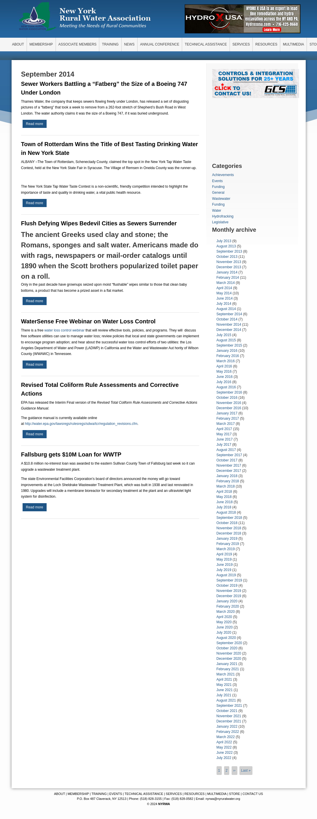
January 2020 (227, 601)
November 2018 (229, 528)
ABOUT (59, 794)
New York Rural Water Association (85, 17)
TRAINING (99, 794)
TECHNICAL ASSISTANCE (143, 794)
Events (217, 181)
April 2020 (224, 617)
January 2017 (227, 413)
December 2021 (229, 721)
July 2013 (224, 241)
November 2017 (229, 465)
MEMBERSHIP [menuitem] (41, 44)
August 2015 (226, 340)
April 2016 (224, 366)
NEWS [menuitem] (129, 44)
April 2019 (224, 554)
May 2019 (224, 559)
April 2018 (224, 492)
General (218, 193)
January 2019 (227, 539)
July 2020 (224, 632)
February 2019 (228, 544)
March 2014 (226, 283)
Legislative (220, 222)
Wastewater (221, 199)
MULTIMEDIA (216, 794)
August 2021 (226, 700)
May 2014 (224, 293)
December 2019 (229, 596)
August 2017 (226, 450)
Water (216, 211)
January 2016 (227, 351)
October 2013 (227, 257)
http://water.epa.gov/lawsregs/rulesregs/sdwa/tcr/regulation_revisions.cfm (81, 424)
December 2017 (229, 471)
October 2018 (227, 523)
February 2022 (228, 732)
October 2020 (227, 648)
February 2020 (228, 606)
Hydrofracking (223, 216)
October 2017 (227, 460)
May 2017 (224, 434)
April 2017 (224, 429)
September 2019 (229, 580)
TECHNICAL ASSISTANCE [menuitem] (206, 44)
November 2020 (229, 653)
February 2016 (228, 356)
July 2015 (224, 335)
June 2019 (225, 565)
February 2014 (228, 278)
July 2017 (224, 445)
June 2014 (225, 298)
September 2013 (229, 251)
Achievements (223, 175)
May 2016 (224, 371)
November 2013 (229, 262)
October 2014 (227, 319)
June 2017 (225, 439)
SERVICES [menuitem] (241, 44)
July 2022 (224, 758)
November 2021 (229, 716)
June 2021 (225, 690)
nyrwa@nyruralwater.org (223, 798)
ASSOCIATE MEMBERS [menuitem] (77, 44)
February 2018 (228, 481)
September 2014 (229, 314)
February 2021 (228, 669)
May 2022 (224, 747)
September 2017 (229, 455)
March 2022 (226, 737)
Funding (218, 187)
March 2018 (226, 486)
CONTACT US (253, 794)
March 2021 (226, 674)
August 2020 (226, 638)
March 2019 (226, 549)
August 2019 (226, 575)
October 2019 (227, 586)
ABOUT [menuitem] (18, 44)
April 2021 (224, 679)
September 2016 (229, 392)
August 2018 (226, 512)
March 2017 (226, 424)
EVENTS (115, 794)
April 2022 (224, 742)
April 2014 (224, 288)
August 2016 (226, 387)
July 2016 (224, 382)
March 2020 (226, 612)
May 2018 (224, 497)
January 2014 (227, 272)
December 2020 (229, 659)
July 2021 (224, 695)
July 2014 (224, 304)
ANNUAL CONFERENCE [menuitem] (159, 44)
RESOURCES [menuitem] (266, 44)
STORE (234, 794)
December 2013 (229, 267)
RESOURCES (194, 794)
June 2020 (225, 627)
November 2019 (229, 591)
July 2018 (224, 507)
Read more (36, 124)
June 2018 (225, 502)
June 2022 (225, 753)
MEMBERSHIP (78, 794)
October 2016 (227, 398)
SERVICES (174, 794)
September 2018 (229, 518)
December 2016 (229, 408)
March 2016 (226, 361)
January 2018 (227, 476)
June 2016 (225, 377)
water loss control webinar (64, 330)
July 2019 (224, 570)
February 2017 (228, 418)
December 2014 (229, 330)
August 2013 (226, 246)
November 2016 (229, 403)
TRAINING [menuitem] (110, 44)
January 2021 (227, 664)
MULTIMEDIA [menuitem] (293, 44)
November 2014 (229, 324)
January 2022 (227, 726)
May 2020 (224, 622)
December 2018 (229, 533)
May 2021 (224, 685)
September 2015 (229, 345)
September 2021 (229, 706)
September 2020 (229, 643)
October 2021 (227, 711)
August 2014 (226, 309)
